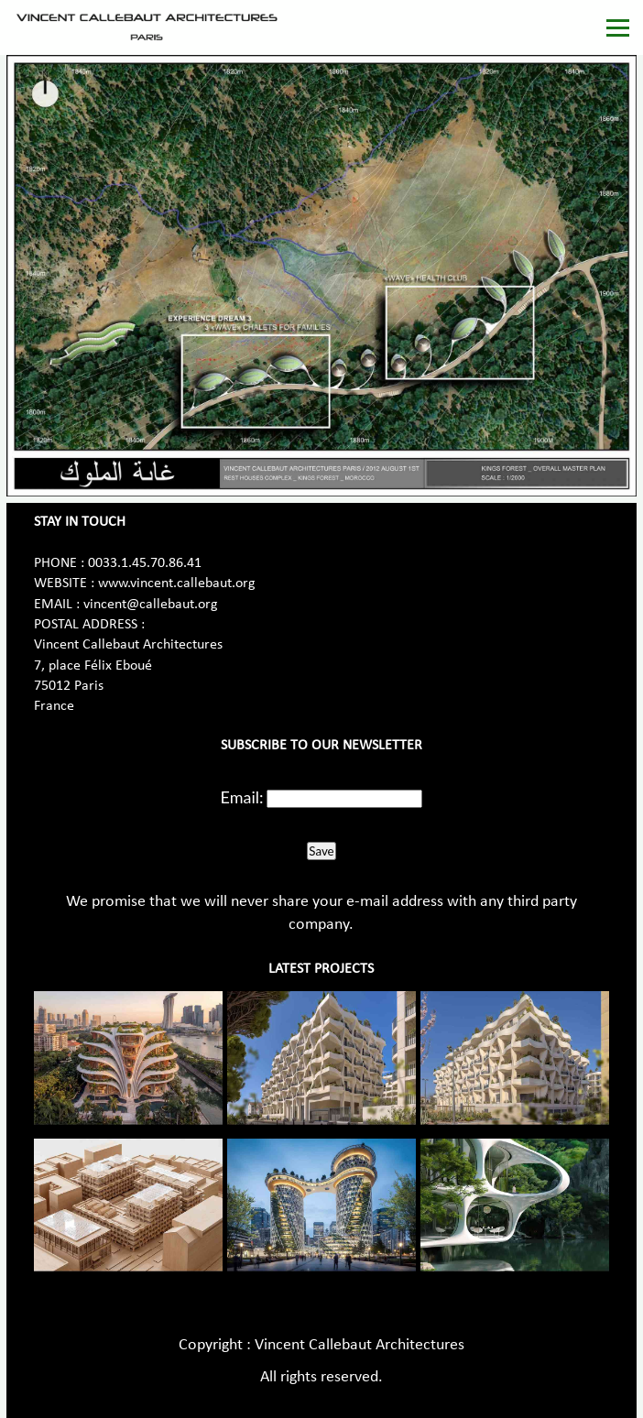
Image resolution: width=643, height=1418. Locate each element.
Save (321, 851)
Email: (242, 797)
